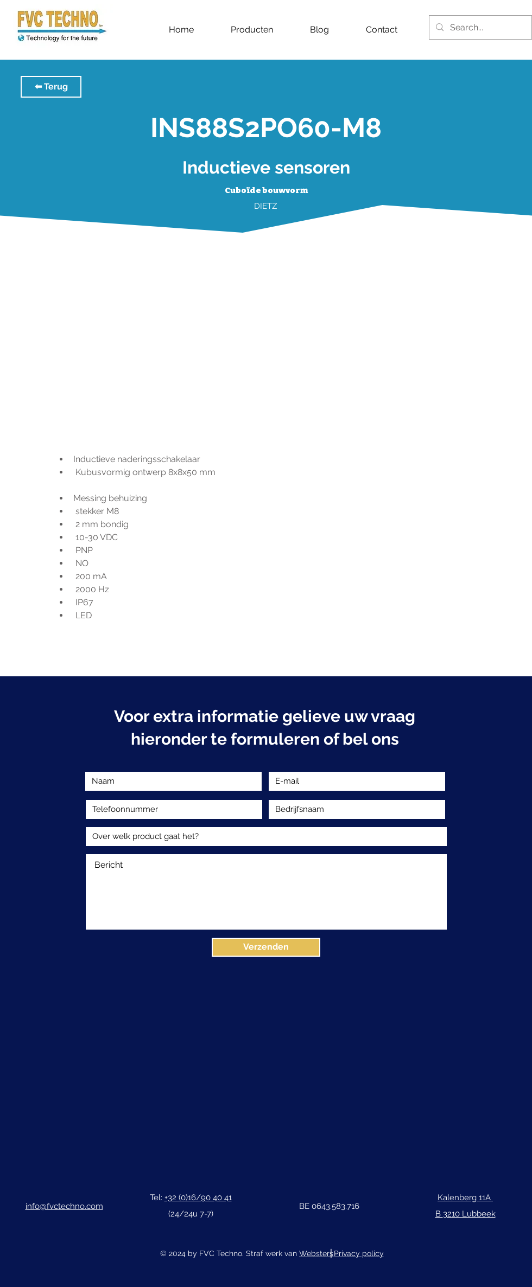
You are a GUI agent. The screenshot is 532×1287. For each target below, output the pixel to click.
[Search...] (479, 27)
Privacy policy (359, 1253)
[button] (51, 87)
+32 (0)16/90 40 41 (198, 1197)
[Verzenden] (266, 947)
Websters (316, 1253)
